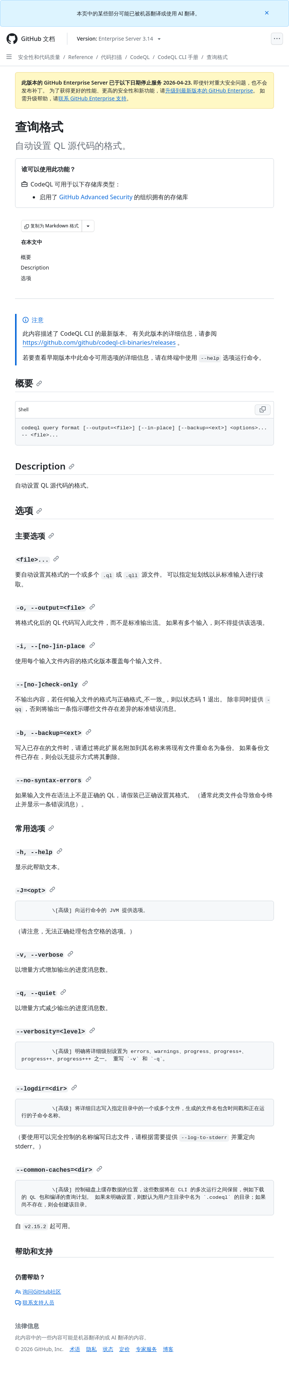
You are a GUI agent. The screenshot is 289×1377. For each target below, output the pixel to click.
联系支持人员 (34, 1302)
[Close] (268, 12)
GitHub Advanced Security (95, 197)
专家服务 (146, 1349)
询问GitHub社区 (38, 1291)
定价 (124, 1349)
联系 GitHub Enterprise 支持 (92, 98)
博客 (168, 1349)
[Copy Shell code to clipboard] (263, 409)
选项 (28, 510)
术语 (75, 1349)
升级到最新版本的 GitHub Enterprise (209, 90)
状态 (108, 1349)
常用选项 (34, 828)
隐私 (91, 1349)
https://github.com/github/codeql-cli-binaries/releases (99, 342)
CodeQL (140, 57)
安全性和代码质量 (39, 57)
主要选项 (34, 536)
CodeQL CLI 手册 (178, 57)
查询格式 (217, 57)
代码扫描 (111, 57)
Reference (80, 57)
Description (45, 466)
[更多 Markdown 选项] (88, 226)
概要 (28, 383)
